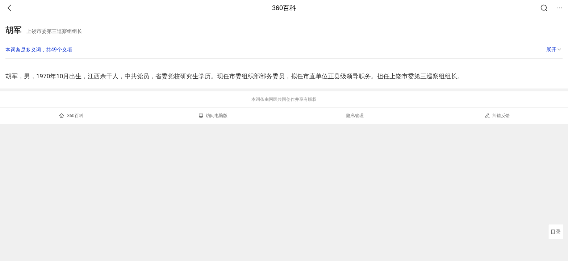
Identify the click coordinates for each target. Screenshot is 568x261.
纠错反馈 (497, 115)
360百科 (284, 8)
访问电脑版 (213, 115)
